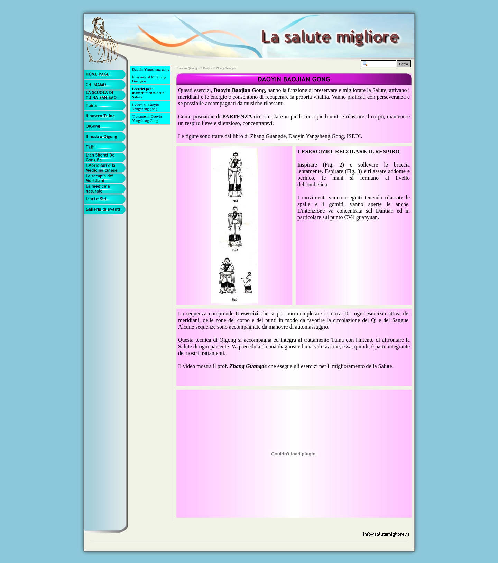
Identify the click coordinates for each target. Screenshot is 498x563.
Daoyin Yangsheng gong (150, 69)
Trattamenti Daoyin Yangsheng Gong (147, 118)
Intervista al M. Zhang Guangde (149, 79)
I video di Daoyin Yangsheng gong (145, 106)
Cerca (403, 64)
